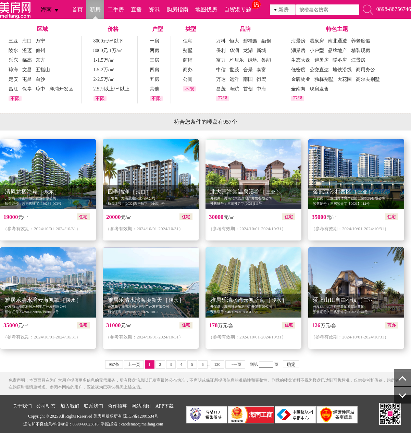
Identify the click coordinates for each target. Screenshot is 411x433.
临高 (27, 60)
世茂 (234, 69)
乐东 (13, 60)
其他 (154, 88)
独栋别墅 (324, 79)
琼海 (13, 69)
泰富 (261, 69)
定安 (13, 79)
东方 (40, 60)
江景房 (358, 60)
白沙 (40, 79)
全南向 (298, 88)
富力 (221, 60)
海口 (27, 41)
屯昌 (27, 79)
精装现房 (360, 50)
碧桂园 (250, 41)
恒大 (234, 41)
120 (217, 364)
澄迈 (27, 50)
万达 (221, 79)
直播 (136, 9)
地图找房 (206, 9)
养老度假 (360, 41)
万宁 (40, 41)
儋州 (40, 50)
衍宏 (261, 79)
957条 (114, 364)
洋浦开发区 (61, 88)
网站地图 (141, 406)
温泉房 (317, 41)
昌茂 (221, 88)
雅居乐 (236, 60)
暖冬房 (340, 60)
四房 (154, 69)
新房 (95, 9)
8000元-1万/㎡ (108, 50)
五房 (154, 79)
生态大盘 (300, 60)
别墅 (187, 50)
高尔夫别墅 (368, 79)
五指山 (43, 69)
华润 (234, 50)
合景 (248, 69)
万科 (221, 41)
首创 (248, 88)
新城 (261, 50)
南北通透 (337, 41)
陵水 (13, 50)
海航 (234, 88)
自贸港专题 (237, 9)
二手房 (116, 9)
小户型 (317, 50)
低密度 (298, 69)
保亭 (27, 88)
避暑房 (321, 60)
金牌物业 (300, 79)
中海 (261, 88)
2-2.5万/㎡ (104, 79)
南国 (248, 79)
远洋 (234, 79)
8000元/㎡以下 (109, 41)
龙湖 (248, 50)
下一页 (235, 364)
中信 (221, 69)
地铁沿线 (342, 69)
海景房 (298, 41)
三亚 (13, 41)
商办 (187, 69)
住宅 (187, 41)
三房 (154, 60)
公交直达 (319, 69)
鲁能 (266, 60)
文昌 (27, 69)
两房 (154, 50)
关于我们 (22, 406)
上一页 (134, 364)
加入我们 (69, 406)
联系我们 (93, 406)
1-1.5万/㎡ (104, 60)
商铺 (187, 60)
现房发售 (319, 88)
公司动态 (45, 406)
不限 (15, 98)
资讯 (154, 9)
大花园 (344, 79)
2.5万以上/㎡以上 (111, 88)
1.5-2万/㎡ (104, 69)
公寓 (187, 79)
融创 (266, 41)
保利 (221, 50)
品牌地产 (337, 50)
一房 (154, 41)
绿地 (253, 60)
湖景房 (298, 50)
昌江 (13, 88)
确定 (291, 364)
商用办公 (365, 69)
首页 (77, 9)
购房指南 (177, 9)
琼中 (40, 88)
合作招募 (117, 406)
